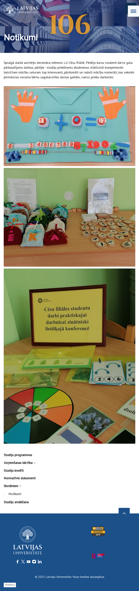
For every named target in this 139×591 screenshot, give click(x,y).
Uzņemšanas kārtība (19, 463)
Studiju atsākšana (16, 502)
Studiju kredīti (14, 470)
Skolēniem (12, 486)
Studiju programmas (18, 455)
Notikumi (14, 494)
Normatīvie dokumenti (19, 478)
